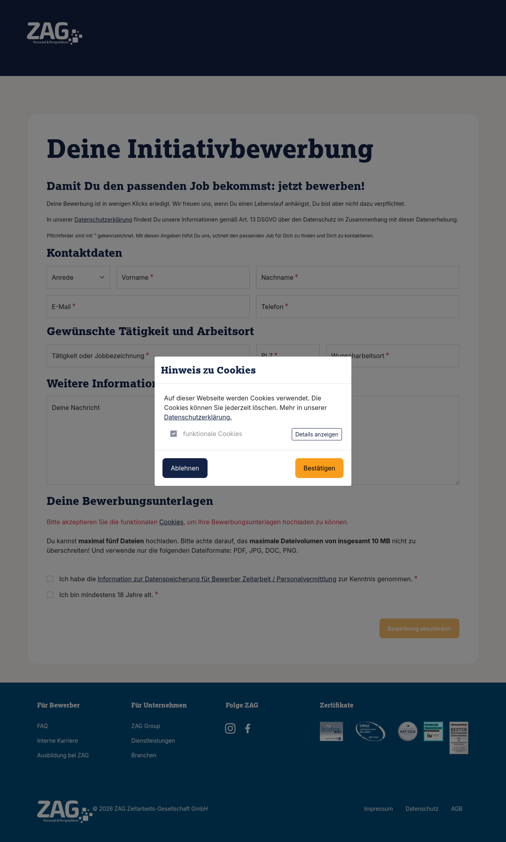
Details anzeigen (316, 434)
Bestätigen (319, 468)
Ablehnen (185, 468)
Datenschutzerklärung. (198, 417)
